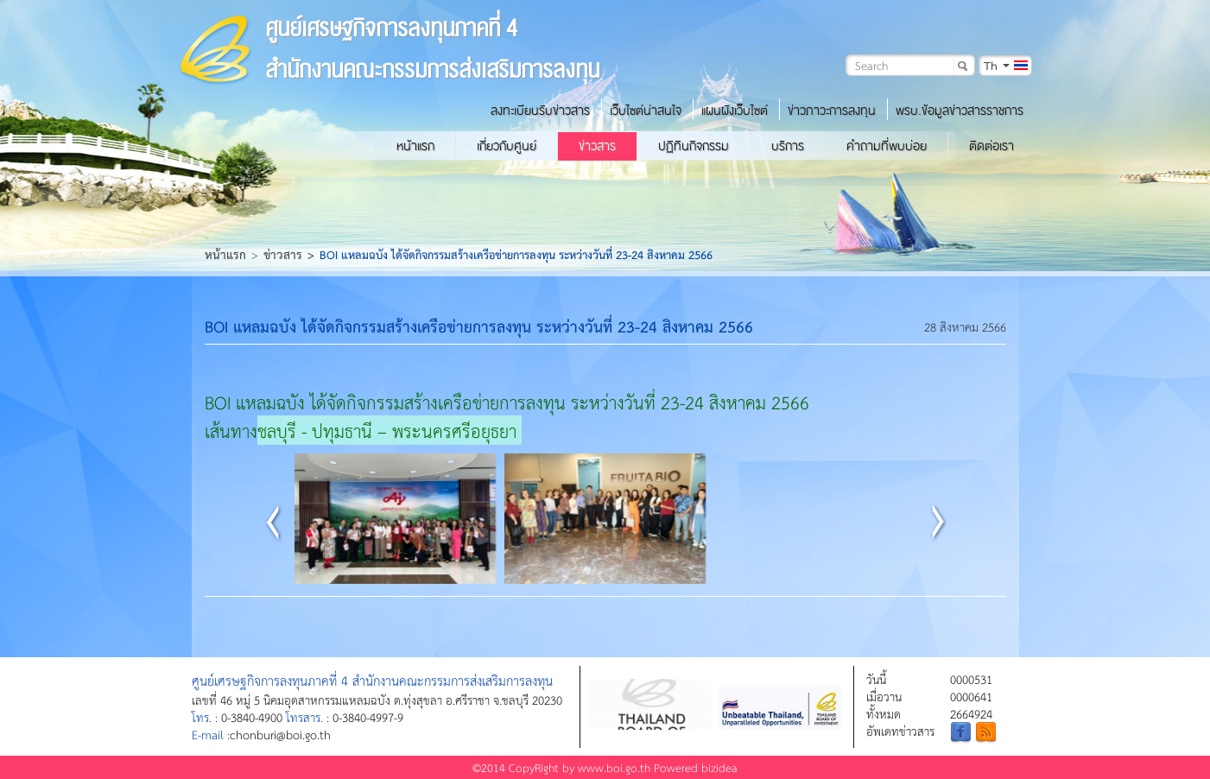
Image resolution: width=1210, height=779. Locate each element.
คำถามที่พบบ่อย (886, 145)
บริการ (787, 145)
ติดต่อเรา (991, 145)
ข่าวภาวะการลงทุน (832, 110)
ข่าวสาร (597, 145)
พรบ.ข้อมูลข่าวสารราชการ (959, 110)
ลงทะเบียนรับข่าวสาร (540, 110)
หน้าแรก (415, 145)
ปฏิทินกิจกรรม (693, 145)
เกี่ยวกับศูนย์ (506, 145)
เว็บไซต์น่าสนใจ (645, 110)
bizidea (719, 767)
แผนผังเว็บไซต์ (734, 110)
